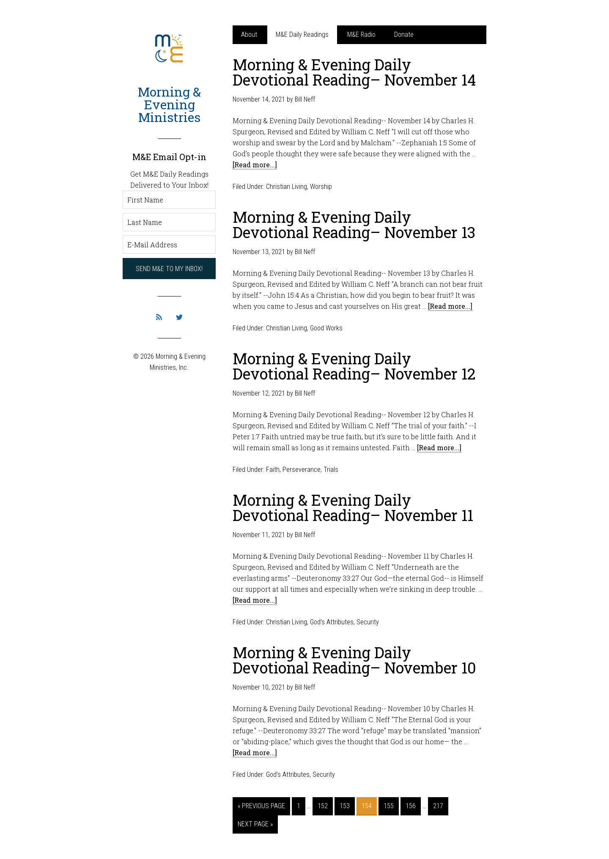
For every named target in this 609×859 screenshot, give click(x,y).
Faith (273, 470)
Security (368, 622)
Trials (331, 470)
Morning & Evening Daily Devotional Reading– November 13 (354, 224)
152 (323, 806)
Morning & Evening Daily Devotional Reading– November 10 (354, 660)
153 (345, 806)
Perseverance (302, 470)
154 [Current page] (367, 806)
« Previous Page (261, 806)
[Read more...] (255, 164)
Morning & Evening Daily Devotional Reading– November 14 (354, 72)
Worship (321, 187)
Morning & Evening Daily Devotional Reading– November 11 (353, 507)
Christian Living (286, 187)
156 (411, 806)
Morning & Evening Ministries (169, 104)
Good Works (326, 328)
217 (438, 806)
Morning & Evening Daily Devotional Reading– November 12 (354, 366)
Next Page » (255, 824)
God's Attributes (332, 622)
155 (389, 806)
